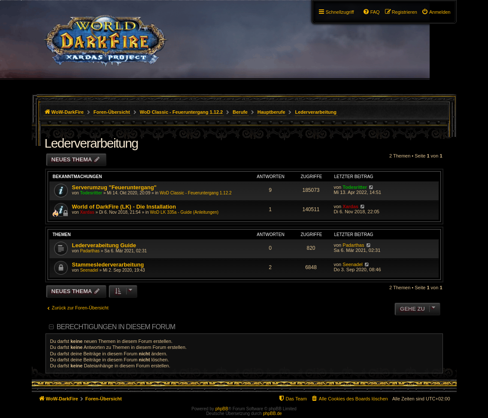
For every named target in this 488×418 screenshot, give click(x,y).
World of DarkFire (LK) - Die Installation (124, 206)
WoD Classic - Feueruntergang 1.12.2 (196, 193)
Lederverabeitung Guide (104, 245)
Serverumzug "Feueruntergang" (114, 187)
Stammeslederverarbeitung (108, 264)
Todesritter (91, 193)
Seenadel (89, 270)
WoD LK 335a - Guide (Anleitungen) (184, 212)
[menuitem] (436, 12)
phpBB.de (272, 413)
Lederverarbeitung (91, 143)
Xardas (87, 212)
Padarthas (90, 250)
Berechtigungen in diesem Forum (116, 326)
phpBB (221, 408)
